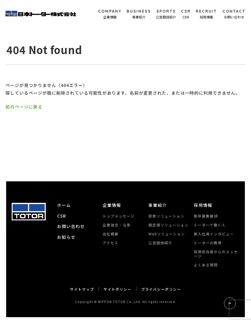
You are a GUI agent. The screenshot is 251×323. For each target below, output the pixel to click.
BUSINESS (139, 14)
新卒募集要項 (206, 215)
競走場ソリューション (168, 224)
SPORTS (166, 14)
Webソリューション (166, 233)
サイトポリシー (117, 288)
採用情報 (203, 205)
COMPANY (110, 14)
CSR (186, 14)
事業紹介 (157, 205)
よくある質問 (206, 264)
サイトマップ (82, 288)
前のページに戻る (24, 107)
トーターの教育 (208, 242)
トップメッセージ (119, 215)
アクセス (110, 242)
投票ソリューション (166, 215)
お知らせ (66, 236)
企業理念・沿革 (117, 224)
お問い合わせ (71, 226)
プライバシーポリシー (161, 288)
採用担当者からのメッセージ (216, 253)
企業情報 (112, 205)
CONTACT (233, 14)
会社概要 (111, 233)
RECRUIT (206, 14)
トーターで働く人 (210, 224)
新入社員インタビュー (214, 233)
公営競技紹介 (160, 242)
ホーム (64, 205)
